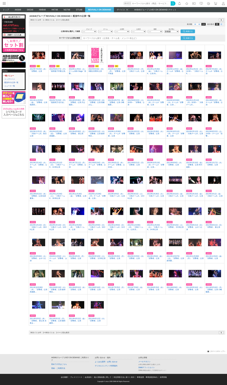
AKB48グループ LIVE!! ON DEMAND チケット (155, 10)
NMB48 (42, 10)
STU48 (79, 10)
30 (195, 24)
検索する (189, 38)
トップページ (9, 79)
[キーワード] (151, 3)
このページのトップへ (216, 351)
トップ (6, 10)
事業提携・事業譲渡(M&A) (147, 377)
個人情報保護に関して (102, 377)
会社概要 (64, 377)
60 (199, 24)
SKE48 (30, 10)
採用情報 (163, 377)
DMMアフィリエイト (146, 368)
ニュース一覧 (9, 86)
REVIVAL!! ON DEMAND (99, 10)
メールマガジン (144, 362)
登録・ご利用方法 (58, 368)
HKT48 (55, 10)
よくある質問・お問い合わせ (106, 362)
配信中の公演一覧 (11, 82)
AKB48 (18, 10)
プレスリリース (76, 377)
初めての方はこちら (59, 364)
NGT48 (67, 10)
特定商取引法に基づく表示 (124, 377)
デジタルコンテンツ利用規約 (106, 366)
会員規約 (88, 377)
